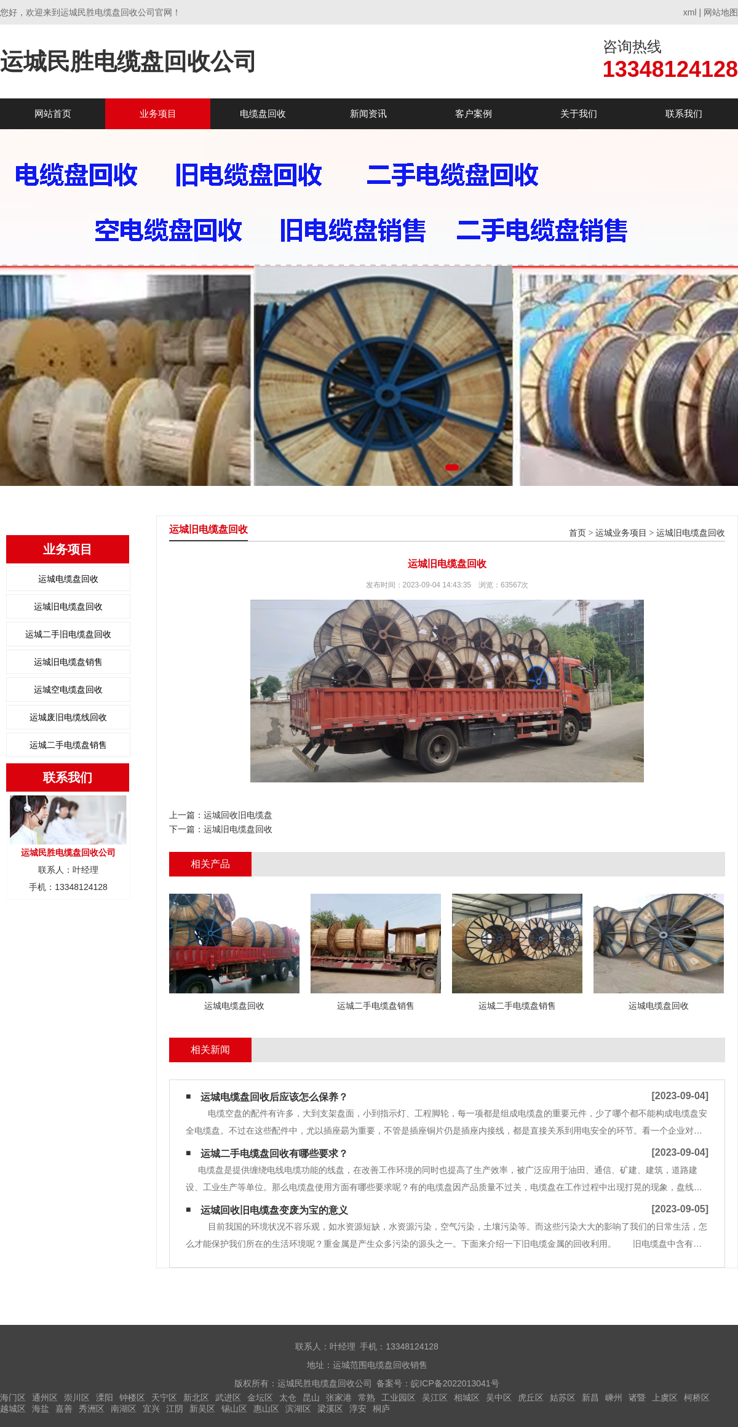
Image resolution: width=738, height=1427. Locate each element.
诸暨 (637, 1397)
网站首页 (52, 113)
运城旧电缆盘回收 (68, 606)
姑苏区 (563, 1397)
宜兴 (151, 1408)
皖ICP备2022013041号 (455, 1383)
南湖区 (124, 1408)
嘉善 (64, 1408)
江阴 (174, 1408)
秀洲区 (92, 1408)
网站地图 (721, 12)
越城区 (13, 1408)
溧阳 (104, 1397)
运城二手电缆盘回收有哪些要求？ (274, 1153)
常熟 (366, 1397)
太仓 (287, 1397)
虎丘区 (531, 1397)
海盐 (40, 1408)
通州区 (45, 1397)
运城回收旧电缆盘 (238, 815)
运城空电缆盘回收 (68, 689)
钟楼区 (132, 1397)
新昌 (590, 1397)
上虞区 (665, 1397)
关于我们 (578, 113)
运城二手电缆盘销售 (68, 745)
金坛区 (260, 1397)
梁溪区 (330, 1408)
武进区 (228, 1397)
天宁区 (164, 1397)
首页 (577, 533)
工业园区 (398, 1397)
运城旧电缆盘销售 (68, 662)
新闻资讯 (368, 113)
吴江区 (435, 1397)
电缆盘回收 (263, 113)
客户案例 (473, 113)
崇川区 (77, 1397)
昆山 (311, 1397)
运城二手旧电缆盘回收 (68, 634)
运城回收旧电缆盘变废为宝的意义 (274, 1210)
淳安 (358, 1408)
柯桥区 (697, 1397)
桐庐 (381, 1408)
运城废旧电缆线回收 (68, 717)
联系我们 (683, 113)
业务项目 (158, 113)
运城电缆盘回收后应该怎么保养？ (274, 1097)
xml (690, 12)
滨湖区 (298, 1408)
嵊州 (613, 1397)
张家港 (339, 1397)
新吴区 (202, 1408)
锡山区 (234, 1408)
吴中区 (499, 1397)
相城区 (467, 1397)
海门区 (13, 1397)
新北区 (196, 1397)
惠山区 (266, 1408)
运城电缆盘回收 (68, 579)
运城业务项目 (621, 533)
